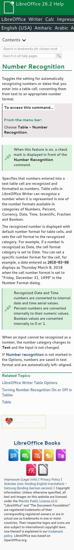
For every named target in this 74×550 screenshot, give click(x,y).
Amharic (43, 27)
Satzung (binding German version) (28, 488)
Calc (49, 19)
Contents (11, 40)
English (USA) (16, 27)
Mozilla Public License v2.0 (38, 501)
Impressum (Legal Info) (20, 479)
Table (6, 401)
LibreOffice (13, 19)
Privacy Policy (50, 479)
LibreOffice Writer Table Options (29, 382)
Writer (35, 19)
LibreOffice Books (37, 442)
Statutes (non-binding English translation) (34, 483)
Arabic (61, 27)
